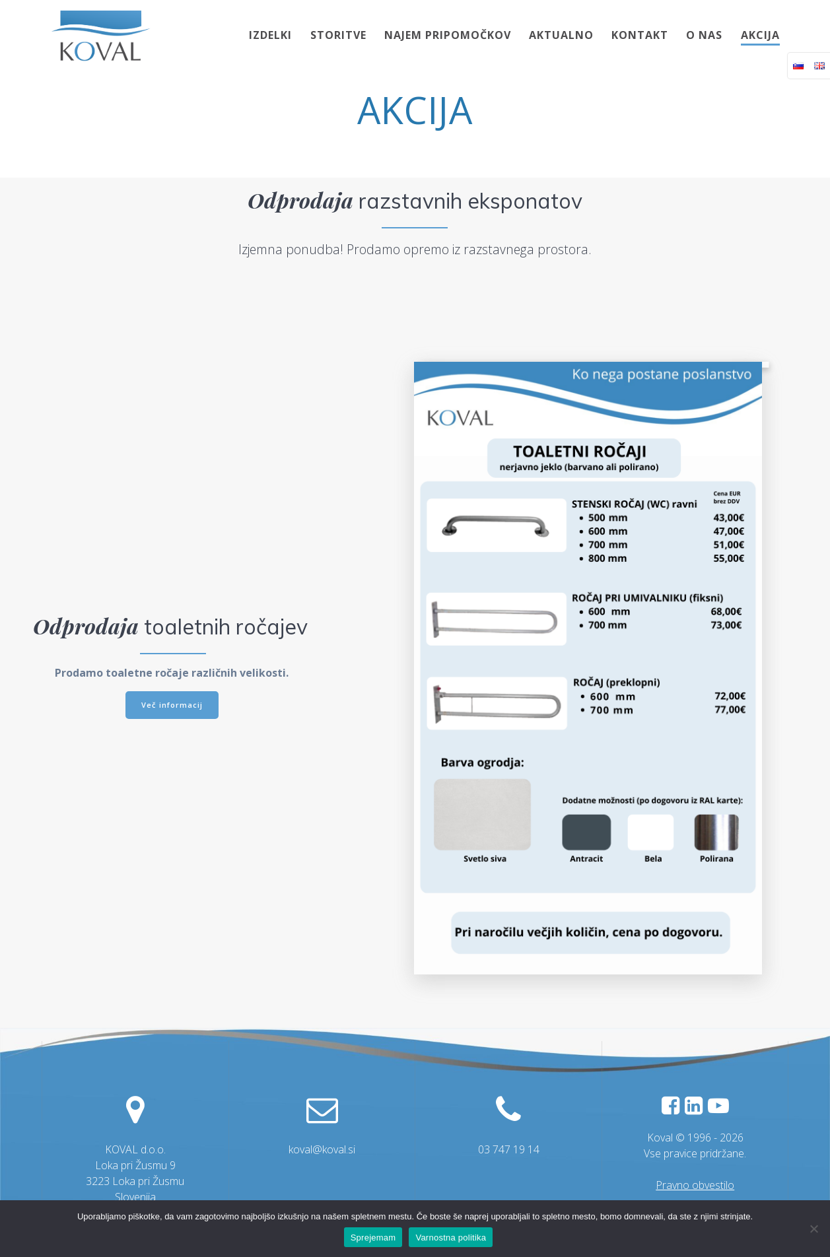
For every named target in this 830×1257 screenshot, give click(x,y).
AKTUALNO (561, 35)
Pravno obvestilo (695, 1185)
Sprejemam (373, 1237)
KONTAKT (639, 35)
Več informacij (172, 704)
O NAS (704, 35)
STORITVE (338, 35)
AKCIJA (760, 35)
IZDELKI (270, 35)
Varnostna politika (450, 1237)
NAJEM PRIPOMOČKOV (447, 35)
